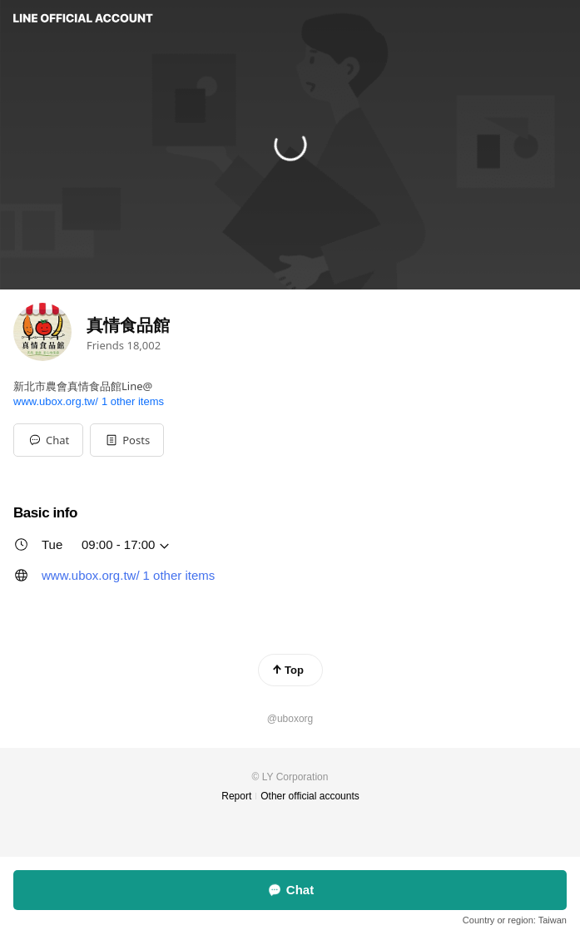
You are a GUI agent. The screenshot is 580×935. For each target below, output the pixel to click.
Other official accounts (309, 796)
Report (236, 796)
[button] (127, 440)
